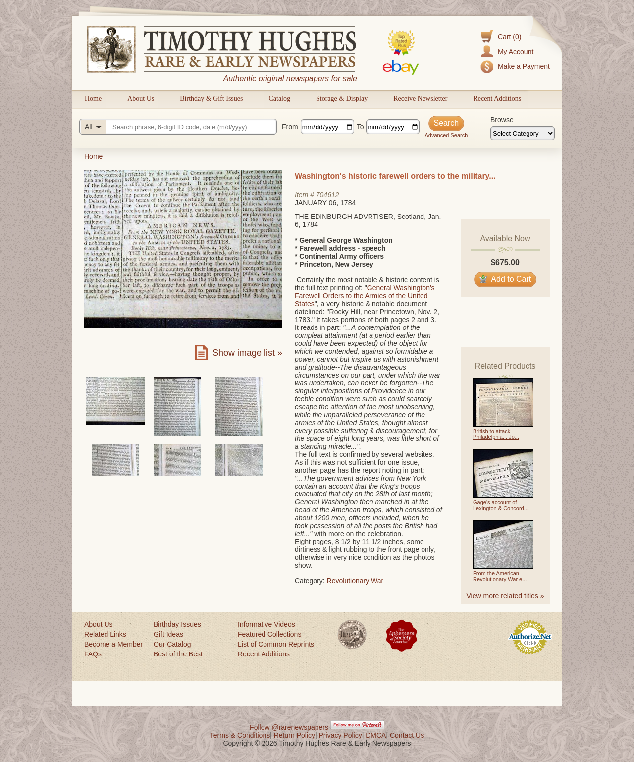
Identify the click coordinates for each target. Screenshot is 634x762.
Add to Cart (505, 279)
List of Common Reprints (276, 644)
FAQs (93, 654)
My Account (515, 51)
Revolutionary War (355, 581)
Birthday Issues (177, 624)
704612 (327, 195)
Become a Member (113, 644)
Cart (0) (509, 37)
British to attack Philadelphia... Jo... (496, 434)
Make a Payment (524, 66)
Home (93, 98)
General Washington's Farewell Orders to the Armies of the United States (365, 296)
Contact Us (407, 735)
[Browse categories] (522, 133)
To (360, 127)
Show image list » (247, 353)
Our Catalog (172, 644)
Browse (502, 120)
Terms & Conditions (240, 735)
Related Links (105, 634)
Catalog (279, 98)
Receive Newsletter (420, 98)
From (290, 127)
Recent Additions (497, 98)
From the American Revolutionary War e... (500, 576)
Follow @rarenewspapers (289, 727)
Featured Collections (269, 634)
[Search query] (178, 127)
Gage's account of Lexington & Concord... (500, 505)
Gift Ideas (168, 634)
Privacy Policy (340, 735)
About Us (140, 98)
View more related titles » (505, 595)
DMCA (376, 735)
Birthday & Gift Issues (211, 98)
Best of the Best (178, 654)
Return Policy (294, 735)
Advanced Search (446, 135)
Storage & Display (342, 98)
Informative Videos (266, 624)
